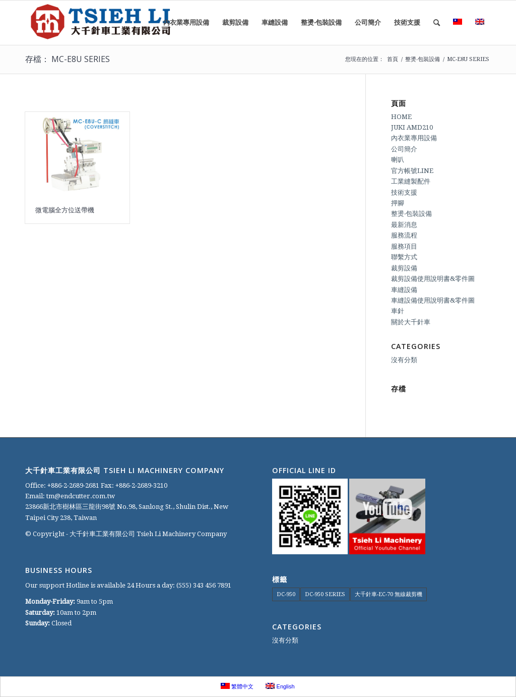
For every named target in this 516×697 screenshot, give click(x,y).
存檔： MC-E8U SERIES (67, 59)
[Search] (436, 23)
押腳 (397, 203)
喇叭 (397, 159)
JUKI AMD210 (412, 127)
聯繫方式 (404, 257)
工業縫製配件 (410, 181)
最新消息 (404, 224)
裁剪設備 (404, 268)
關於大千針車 (410, 322)
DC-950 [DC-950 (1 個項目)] (286, 594)
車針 (397, 311)
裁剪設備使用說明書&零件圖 (433, 278)
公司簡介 (404, 149)
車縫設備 (404, 290)
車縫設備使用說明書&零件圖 (433, 300)
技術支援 (404, 192)
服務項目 (404, 246)
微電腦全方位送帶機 (64, 209)
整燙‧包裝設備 (411, 213)
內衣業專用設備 (414, 138)
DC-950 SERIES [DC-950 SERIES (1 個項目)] (325, 594)
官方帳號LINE (412, 171)
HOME (401, 117)
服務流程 (404, 235)
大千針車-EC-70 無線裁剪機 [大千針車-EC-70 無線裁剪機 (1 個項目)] (388, 594)
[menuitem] (186, 23)
